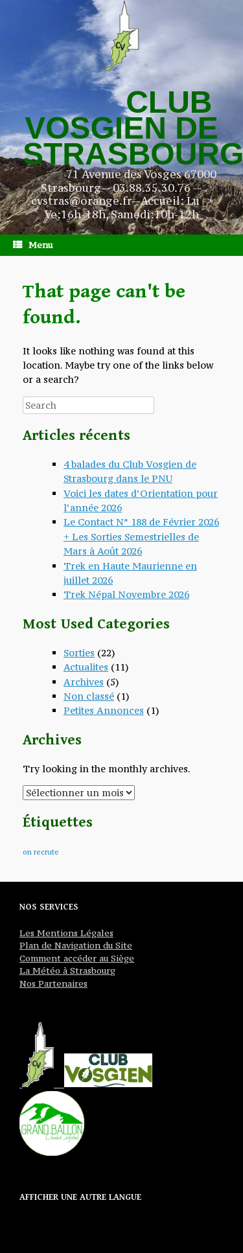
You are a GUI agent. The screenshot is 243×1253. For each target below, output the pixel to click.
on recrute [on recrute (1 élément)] (41, 851)
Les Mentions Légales (66, 933)
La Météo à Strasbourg (67, 970)
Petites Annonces (104, 710)
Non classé (89, 696)
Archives (84, 682)
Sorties (79, 653)
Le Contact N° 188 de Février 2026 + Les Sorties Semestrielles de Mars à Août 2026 (141, 536)
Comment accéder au (63, 958)
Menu (32, 245)
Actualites (86, 667)
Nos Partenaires (53, 983)
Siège (121, 958)
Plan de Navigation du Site (75, 945)
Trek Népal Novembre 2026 (126, 594)
